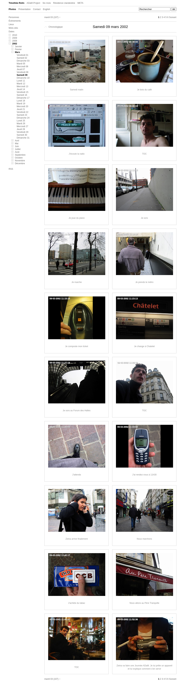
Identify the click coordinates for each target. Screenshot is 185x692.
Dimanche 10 (23, 78)
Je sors (144, 218)
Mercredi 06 (22, 66)
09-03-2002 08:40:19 (127, 106)
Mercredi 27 (22, 126)
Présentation (24, 9)
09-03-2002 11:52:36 (127, 619)
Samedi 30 (22, 135)
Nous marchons (144, 539)
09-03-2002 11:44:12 (127, 555)
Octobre (19, 158)
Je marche (77, 282)
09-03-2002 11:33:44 (127, 427)
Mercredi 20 (22, 106)
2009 (14, 38)
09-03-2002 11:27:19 (60, 363)
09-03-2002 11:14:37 (127, 234)
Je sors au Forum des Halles (76, 410)
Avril (17, 140)
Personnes (14, 17)
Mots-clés (13, 28)
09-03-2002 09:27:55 (60, 170)
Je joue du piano (77, 218)
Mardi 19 (21, 103)
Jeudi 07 (21, 69)
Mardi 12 (21, 83)
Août (17, 152)
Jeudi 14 (21, 89)
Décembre (20, 163)
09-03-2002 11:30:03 (60, 427)
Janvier (18, 46)
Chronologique (53, 27)
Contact (36, 9)
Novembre (20, 160)
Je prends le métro (144, 282)
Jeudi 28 (21, 129)
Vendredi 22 (22, 112)
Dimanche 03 (23, 61)
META (80, 3)
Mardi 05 (21, 63)
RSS (11, 169)
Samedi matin (76, 89)
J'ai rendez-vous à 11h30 (144, 474)
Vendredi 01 (22, 55)
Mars (17, 52)
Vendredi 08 (22, 72)
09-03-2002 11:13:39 (60, 234)
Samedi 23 (22, 115)
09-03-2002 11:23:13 (127, 298)
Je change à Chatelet (144, 346)
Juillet (18, 149)
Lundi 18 (21, 100)
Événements (15, 21)
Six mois (46, 3)
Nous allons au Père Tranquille (144, 603)
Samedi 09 (22, 75)
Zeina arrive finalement (76, 539)
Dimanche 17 (23, 98)
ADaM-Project (33, 3)
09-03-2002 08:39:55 (60, 106)
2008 (14, 41)
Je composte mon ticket (76, 346)
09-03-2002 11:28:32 (127, 363)
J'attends (76, 474)
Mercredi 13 (22, 86)
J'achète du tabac (76, 603)
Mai (17, 143)
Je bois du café (144, 89)
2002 (14, 43)
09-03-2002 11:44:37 (60, 619)
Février (18, 49)
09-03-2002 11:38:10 (60, 491)
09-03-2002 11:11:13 (127, 170)
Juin (17, 146)
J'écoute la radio (77, 154)
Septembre (20, 155)
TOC (144, 154)
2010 (14, 35)
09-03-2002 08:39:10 (60, 42)
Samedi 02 (22, 58)
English (46, 9)
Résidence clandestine (64, 3)
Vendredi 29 (22, 132)
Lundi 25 (21, 120)
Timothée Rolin (16, 3)
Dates (11, 31)
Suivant (172, 17)
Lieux (11, 24)
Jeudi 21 (21, 109)
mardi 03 (48, 17)
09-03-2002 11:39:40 (127, 491)
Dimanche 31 (23, 138)
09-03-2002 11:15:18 (60, 298)
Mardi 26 (21, 123)
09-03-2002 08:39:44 (127, 42)
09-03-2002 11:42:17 (60, 555)
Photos (12, 9)
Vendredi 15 (22, 92)
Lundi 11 (21, 81)
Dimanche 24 (23, 118)
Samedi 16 (22, 95)
